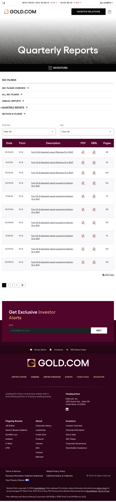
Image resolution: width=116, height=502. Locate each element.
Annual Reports (11, 101)
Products (40, 439)
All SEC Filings (10, 94)
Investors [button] (58, 67)
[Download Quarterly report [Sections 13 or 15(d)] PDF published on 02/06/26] (83, 152)
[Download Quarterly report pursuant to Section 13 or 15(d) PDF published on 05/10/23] (83, 249)
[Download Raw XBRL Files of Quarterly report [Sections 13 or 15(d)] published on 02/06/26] (94, 152)
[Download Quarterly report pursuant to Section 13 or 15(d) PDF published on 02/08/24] (83, 222)
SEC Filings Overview (14, 88)
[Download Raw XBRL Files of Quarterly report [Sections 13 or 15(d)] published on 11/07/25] (94, 162)
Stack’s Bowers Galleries (16, 430)
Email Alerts (38, 350)
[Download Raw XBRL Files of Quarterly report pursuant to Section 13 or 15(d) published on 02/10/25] (94, 183)
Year (61, 125)
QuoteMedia (39, 489)
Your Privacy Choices (17, 481)
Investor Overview (74, 426)
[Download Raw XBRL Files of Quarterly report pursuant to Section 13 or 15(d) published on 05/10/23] (94, 249)
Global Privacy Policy (55, 472)
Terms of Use (103, 492)
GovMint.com (11, 435)
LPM (7, 448)
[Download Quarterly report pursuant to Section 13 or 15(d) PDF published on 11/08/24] (83, 196)
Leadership (41, 430)
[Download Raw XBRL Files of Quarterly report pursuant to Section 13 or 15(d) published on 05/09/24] (94, 209)
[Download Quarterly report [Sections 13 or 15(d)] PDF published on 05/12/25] (83, 173)
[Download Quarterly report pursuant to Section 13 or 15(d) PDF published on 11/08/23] (83, 236)
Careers (39, 444)
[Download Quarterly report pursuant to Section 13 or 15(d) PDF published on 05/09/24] (83, 209)
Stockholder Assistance (76, 448)
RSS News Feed (76, 350)
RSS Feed (107, 275)
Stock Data (71, 435)
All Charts (106, 3)
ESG (37, 448)
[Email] (50, 331)
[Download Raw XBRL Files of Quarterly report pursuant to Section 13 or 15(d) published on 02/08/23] (94, 262)
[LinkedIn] (67, 409)
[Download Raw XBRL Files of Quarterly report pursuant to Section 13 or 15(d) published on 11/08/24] (94, 196)
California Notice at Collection (59, 477)
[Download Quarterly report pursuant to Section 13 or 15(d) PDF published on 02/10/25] (83, 183)
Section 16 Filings (12, 114)
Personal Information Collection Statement (24, 477)
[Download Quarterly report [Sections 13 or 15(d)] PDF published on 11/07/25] (83, 162)
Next (99, 330)
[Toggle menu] (110, 11)
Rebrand (39, 457)
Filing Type (6, 125)
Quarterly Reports (13, 107)
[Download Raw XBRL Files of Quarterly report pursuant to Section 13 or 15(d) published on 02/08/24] (94, 222)
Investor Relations (88, 11)
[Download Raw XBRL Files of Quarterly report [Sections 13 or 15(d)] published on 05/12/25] (94, 173)
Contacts (56, 350)
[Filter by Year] (87, 131)
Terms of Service (13, 472)
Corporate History (44, 426)
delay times (102, 489)
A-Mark (8, 444)
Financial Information (75, 430)
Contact (39, 453)
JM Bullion (10, 426)
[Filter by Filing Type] (29, 131)
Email (11, 325)
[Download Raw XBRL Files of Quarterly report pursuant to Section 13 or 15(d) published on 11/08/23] (94, 236)
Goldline (9, 439)
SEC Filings (71, 439)
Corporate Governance (76, 444)
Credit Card (41, 435)
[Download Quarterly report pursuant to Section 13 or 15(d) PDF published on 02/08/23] (83, 262)
